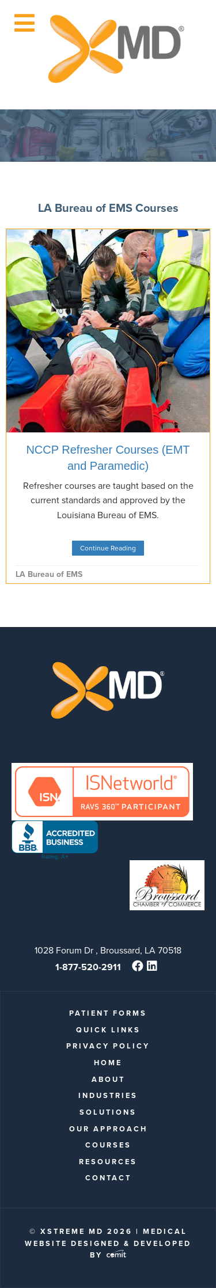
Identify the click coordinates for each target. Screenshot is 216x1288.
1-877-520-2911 (88, 967)
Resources (108, 1161)
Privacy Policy (108, 1045)
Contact (108, 1177)
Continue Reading (108, 548)
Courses (108, 1144)
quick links (108, 1029)
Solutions (108, 1112)
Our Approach (108, 1128)
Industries (108, 1095)
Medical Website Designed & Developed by (108, 1243)
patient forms (108, 1013)
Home (108, 1062)
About (108, 1079)
